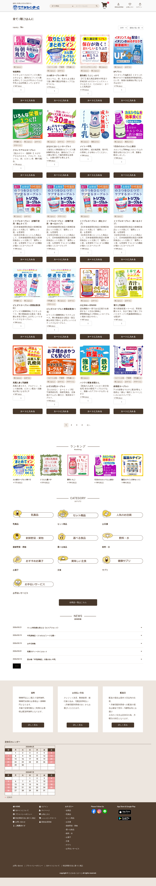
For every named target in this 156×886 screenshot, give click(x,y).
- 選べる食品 (69, 829)
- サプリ (68, 845)
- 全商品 (68, 810)
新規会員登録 (45, 822)
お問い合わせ (19, 822)
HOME (16, 807)
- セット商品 (69, 818)
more (17, 666)
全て (15, 18)
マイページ (44, 810)
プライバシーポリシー (22, 814)
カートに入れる (27, 100)
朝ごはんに (27, 18)
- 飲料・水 (69, 833)
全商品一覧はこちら (78, 602)
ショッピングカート (47, 818)
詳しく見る (33, 725)
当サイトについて (21, 810)
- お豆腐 (68, 822)
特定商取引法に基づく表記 (24, 818)
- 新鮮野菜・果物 (71, 826)
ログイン (43, 807)
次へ (88, 425)
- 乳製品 (68, 814)
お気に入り (44, 814)
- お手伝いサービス (72, 849)
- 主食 (67, 841)
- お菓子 (68, 837)
